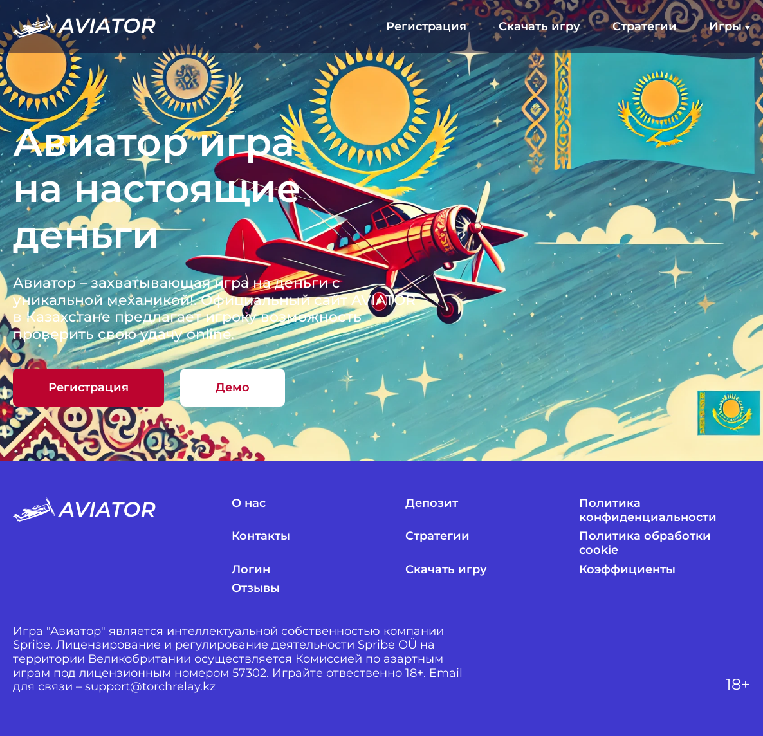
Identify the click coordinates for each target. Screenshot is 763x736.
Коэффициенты (627, 569)
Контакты (261, 536)
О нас (249, 503)
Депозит (431, 503)
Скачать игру (539, 26)
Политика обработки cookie (645, 543)
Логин (251, 569)
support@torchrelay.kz (150, 687)
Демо (233, 387)
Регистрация (426, 26)
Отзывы (256, 588)
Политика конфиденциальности (648, 510)
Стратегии (644, 26)
